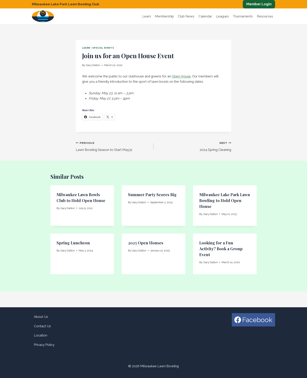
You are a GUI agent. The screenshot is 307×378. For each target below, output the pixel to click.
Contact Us (42, 326)
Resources (265, 16)
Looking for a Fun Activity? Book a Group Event (221, 248)
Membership (164, 16)
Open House (181, 76)
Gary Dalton (93, 65)
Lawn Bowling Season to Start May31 (113, 146)
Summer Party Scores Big (152, 194)
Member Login (259, 4)
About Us (41, 317)
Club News (186, 16)
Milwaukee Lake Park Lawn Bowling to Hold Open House (224, 200)
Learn (146, 16)
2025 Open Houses (145, 242)
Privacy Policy (44, 345)
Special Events (103, 47)
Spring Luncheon (73, 242)
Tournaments (243, 16)
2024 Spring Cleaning (194, 146)
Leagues (222, 16)
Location (40, 335)
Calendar (205, 16)
